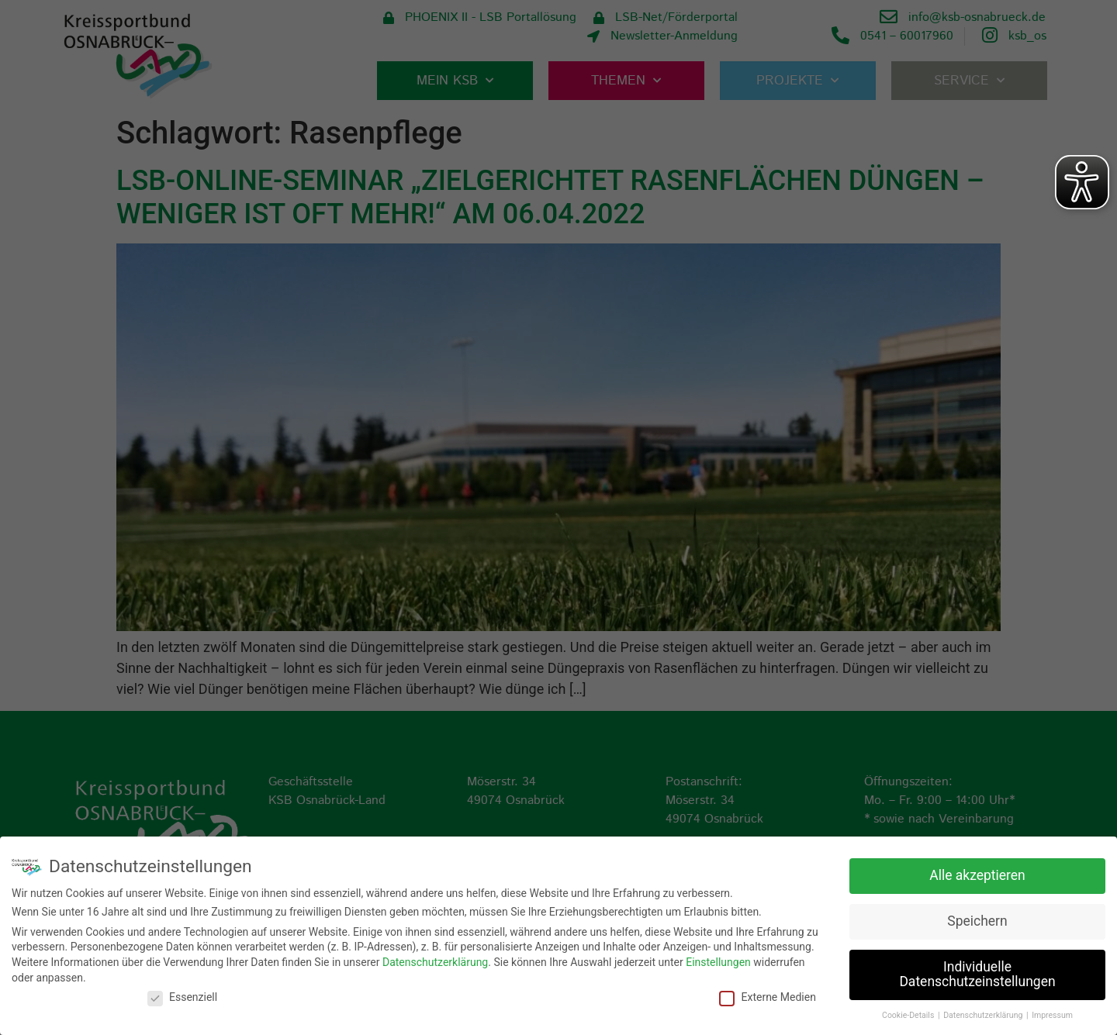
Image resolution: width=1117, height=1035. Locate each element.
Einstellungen (718, 961)
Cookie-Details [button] (909, 1014)
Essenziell (182, 996)
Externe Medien (767, 996)
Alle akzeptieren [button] (977, 873)
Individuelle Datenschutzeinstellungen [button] (977, 972)
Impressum (1052, 1014)
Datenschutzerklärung (435, 961)
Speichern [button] (977, 919)
